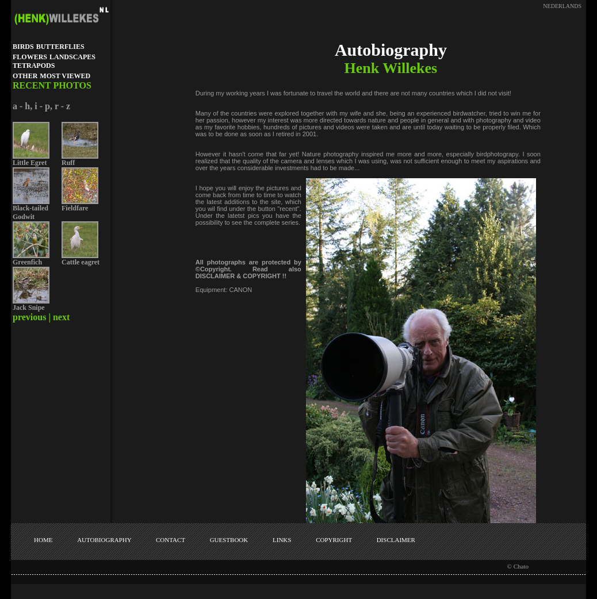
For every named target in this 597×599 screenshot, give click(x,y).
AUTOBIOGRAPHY (104, 539)
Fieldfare (75, 208)
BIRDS (23, 47)
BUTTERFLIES (60, 47)
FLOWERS (30, 57)
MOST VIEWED (65, 76)
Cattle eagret (81, 262)
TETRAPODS (34, 66)
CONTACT (170, 539)
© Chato (518, 566)
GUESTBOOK (229, 539)
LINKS (282, 539)
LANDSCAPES (72, 57)
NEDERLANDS (562, 6)
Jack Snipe (29, 308)
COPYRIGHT (334, 539)
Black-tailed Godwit (30, 212)
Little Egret (30, 163)
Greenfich (27, 262)
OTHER (25, 76)
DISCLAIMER (396, 539)
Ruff (68, 163)
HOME (43, 539)
